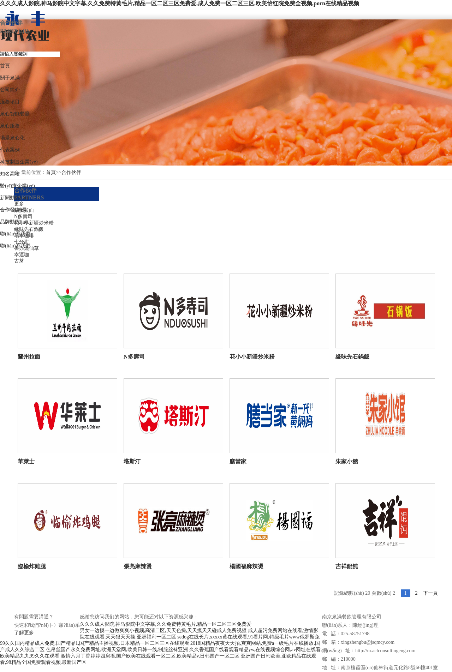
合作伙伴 (71, 172)
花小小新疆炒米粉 (34, 223)
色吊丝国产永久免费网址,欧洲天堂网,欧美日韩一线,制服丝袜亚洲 (117, 649)
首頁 (5, 65)
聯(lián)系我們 (15, 233)
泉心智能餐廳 (15, 113)
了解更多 (24, 632)
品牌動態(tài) (14, 221)
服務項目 (10, 101)
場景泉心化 (12, 137)
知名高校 (10, 173)
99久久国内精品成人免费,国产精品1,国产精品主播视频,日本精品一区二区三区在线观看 (94, 643)
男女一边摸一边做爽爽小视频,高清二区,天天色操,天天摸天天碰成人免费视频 (163, 630)
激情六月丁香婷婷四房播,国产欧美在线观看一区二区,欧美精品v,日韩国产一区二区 (150, 656)
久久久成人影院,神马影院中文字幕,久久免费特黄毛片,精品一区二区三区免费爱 (166, 624)
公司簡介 (10, 89)
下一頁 (430, 593)
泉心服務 (10, 125)
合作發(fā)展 (13, 209)
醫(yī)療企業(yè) (17, 185)
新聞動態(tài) (14, 197)
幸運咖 (21, 254)
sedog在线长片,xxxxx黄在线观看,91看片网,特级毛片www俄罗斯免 (248, 637)
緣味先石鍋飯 (29, 229)
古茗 (19, 261)
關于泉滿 (10, 77)
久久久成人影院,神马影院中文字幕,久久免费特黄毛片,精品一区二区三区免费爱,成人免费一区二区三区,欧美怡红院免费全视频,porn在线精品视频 (179, 3)
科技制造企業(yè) (19, 161)
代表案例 (10, 149)
